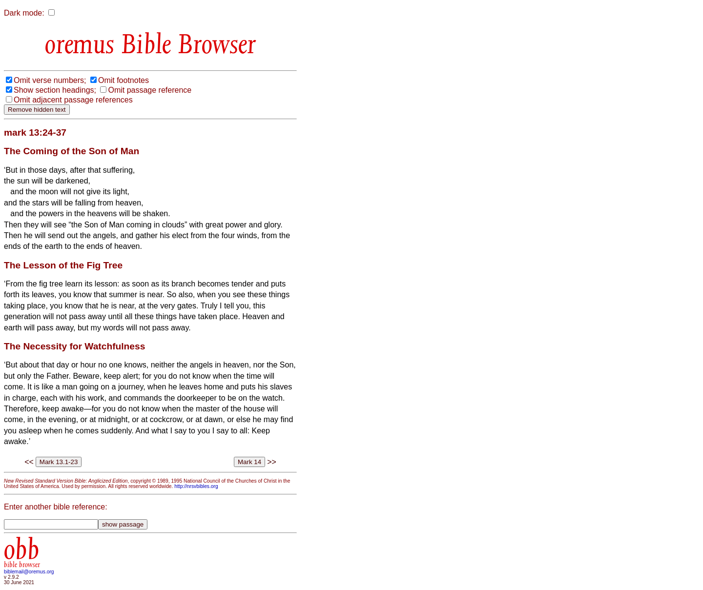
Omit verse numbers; (50, 80)
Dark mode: (24, 13)
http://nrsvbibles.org (196, 486)
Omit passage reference (149, 90)
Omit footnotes (123, 80)
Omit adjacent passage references (73, 100)
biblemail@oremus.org (29, 571)
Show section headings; (55, 90)
